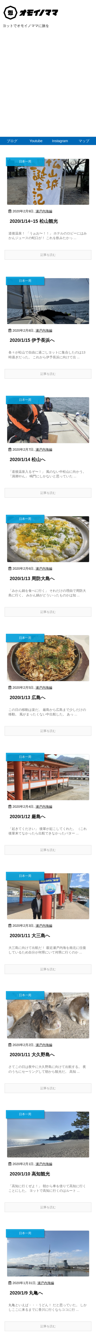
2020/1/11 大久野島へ (32, 1054)
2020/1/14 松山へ (27, 459)
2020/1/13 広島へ (27, 697)
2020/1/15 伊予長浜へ (32, 340)
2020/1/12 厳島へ (27, 816)
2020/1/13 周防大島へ (32, 578)
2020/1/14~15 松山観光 (34, 221)
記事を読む (48, 255)
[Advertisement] (48, 86)
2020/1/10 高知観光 (30, 1173)
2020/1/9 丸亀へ (26, 1293)
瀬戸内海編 (44, 211)
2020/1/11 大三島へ (30, 935)
